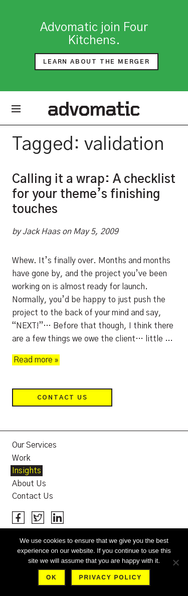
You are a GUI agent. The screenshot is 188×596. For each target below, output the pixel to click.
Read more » (36, 360)
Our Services (34, 445)
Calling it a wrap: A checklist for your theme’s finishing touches (93, 194)
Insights (26, 471)
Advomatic (94, 108)
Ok (51, 577)
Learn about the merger (96, 62)
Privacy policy (110, 577)
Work (21, 458)
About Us (29, 484)
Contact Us (62, 397)
